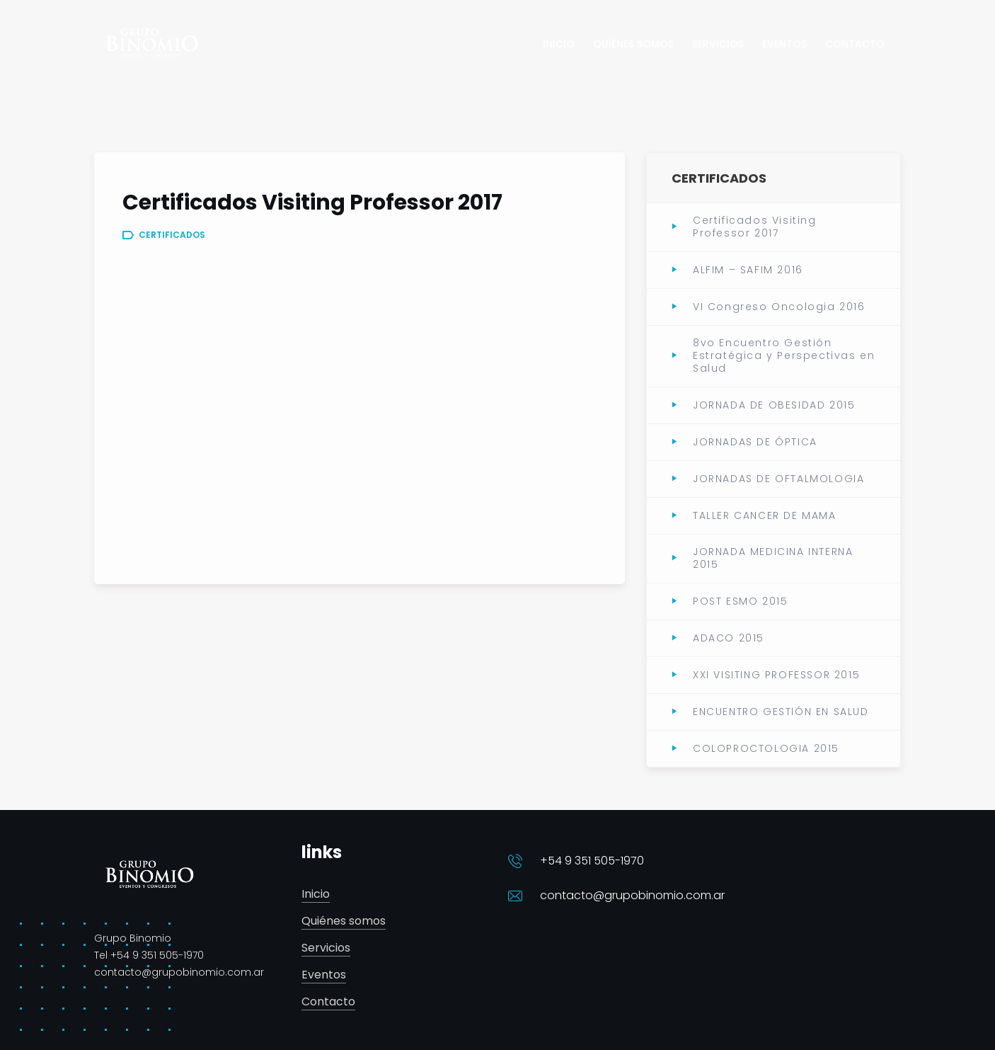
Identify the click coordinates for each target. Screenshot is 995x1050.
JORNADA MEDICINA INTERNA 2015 (773, 558)
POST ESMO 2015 (740, 601)
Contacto (328, 1002)
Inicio (315, 894)
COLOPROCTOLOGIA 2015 (766, 748)
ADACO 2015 (728, 638)
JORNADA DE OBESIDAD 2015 (774, 405)
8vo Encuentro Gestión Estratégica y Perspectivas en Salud (784, 355)
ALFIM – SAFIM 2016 (748, 269)
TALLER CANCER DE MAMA (764, 515)
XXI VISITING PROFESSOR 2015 (776, 674)
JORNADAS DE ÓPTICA (755, 441)
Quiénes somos (343, 921)
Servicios (325, 948)
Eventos (323, 975)
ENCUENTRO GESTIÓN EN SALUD (781, 711)
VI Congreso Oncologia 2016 (779, 306)
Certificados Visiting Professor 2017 (755, 226)
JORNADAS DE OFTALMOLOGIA (778, 478)
